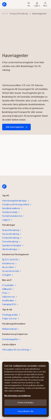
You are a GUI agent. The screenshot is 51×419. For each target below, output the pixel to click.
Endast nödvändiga (25, 402)
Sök (28, 4)
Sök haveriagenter (16, 127)
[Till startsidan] (4, 4)
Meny (45, 4)
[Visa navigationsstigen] (3, 13)
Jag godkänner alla (25, 411)
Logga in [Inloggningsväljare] (37, 4)
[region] (25, 389)
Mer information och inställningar (17, 396)
